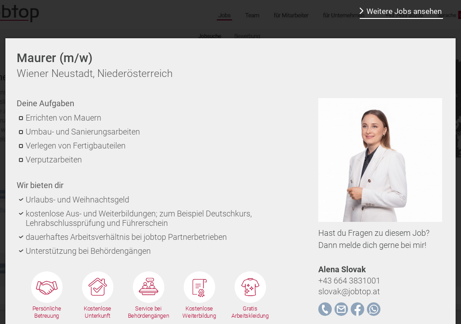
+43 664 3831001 (349, 280)
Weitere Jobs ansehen (404, 11)
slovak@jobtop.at (349, 291)
